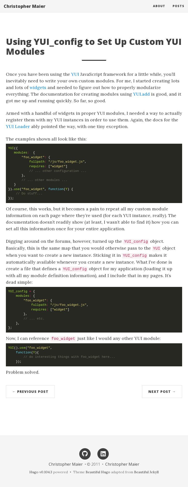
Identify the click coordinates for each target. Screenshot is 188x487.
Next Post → (162, 391)
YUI (75, 74)
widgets (38, 87)
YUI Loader (18, 126)
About (159, 11)
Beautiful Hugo (98, 472)
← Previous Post (30, 391)
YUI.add (141, 94)
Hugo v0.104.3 (40, 472)
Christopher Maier (24, 11)
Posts (178, 11)
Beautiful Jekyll (146, 472)
